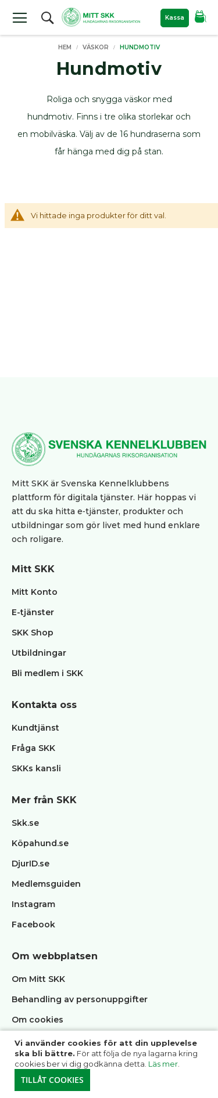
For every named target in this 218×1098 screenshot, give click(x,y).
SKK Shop (32, 632)
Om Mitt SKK (38, 979)
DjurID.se (30, 863)
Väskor (96, 47)
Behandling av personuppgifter (80, 999)
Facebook (33, 924)
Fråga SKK (33, 748)
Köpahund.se (40, 843)
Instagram (33, 904)
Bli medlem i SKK (47, 673)
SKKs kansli (36, 768)
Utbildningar (39, 653)
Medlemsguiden (47, 884)
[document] (110, 1064)
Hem (65, 47)
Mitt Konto (35, 592)
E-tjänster (33, 612)
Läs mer (163, 1063)
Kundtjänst (35, 728)
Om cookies (37, 1019)
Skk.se (25, 823)
